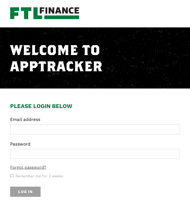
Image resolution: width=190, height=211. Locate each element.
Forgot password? (28, 167)
